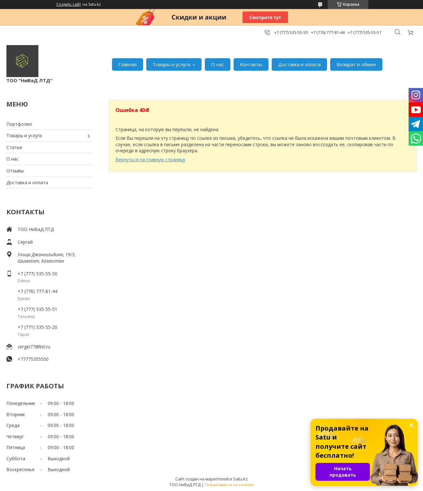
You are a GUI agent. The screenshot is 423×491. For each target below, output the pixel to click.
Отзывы (15, 171)
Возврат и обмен (356, 64)
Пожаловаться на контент (229, 484)
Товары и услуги (171, 64)
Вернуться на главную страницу (150, 159)
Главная (127, 64)
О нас (217, 64)
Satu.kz (240, 479)
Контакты (251, 64)
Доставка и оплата (299, 64)
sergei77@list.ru (34, 347)
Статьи (14, 147)
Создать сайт (68, 4)
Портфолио (19, 124)
